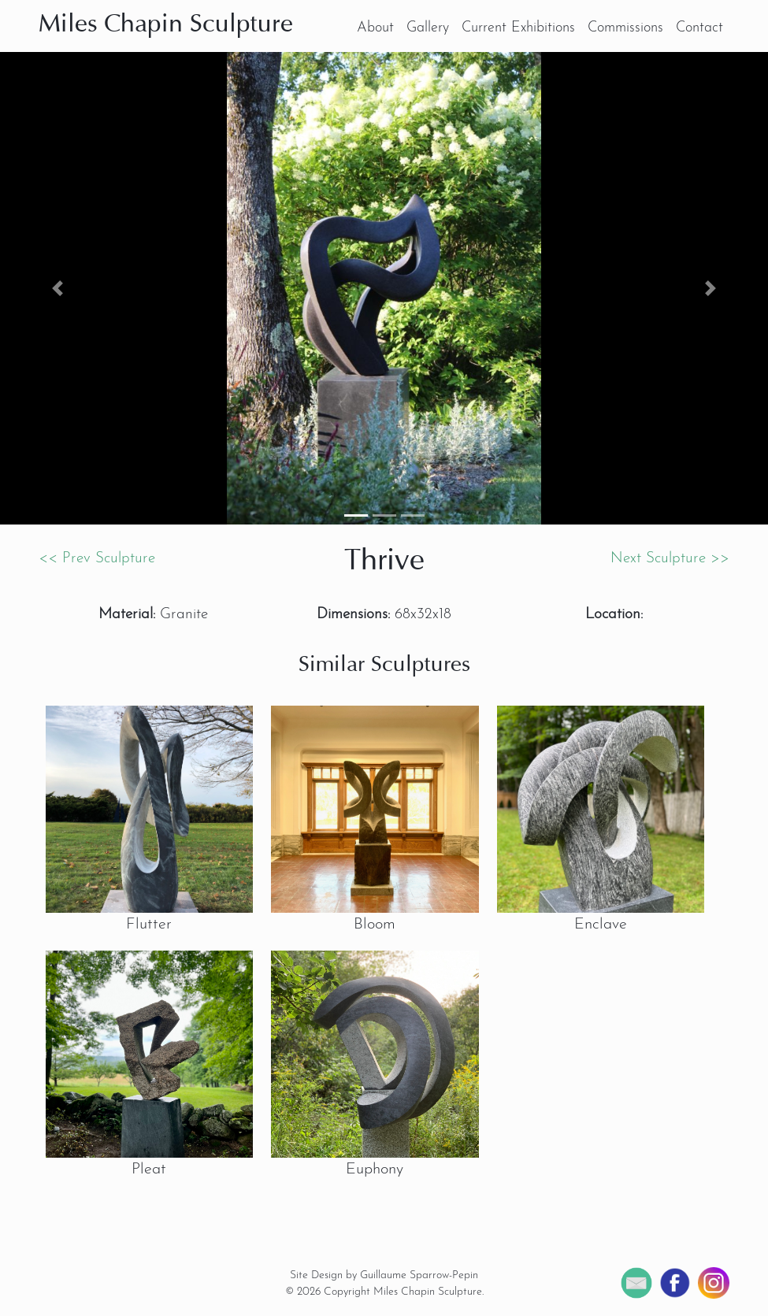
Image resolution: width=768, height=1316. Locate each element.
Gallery (427, 27)
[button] (57, 288)
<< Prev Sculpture (97, 558)
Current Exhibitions (518, 27)
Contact (699, 27)
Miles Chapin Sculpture (166, 25)
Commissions (625, 27)
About (375, 27)
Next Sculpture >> (669, 558)
